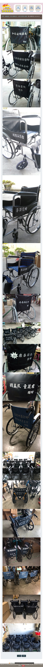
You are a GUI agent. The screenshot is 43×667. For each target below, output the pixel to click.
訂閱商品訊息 (12, 663)
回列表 (24, 655)
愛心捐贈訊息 (13, 16)
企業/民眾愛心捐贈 (22, 16)
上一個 (19, 655)
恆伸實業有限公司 (21, 1)
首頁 (3, 16)
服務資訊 (7, 16)
